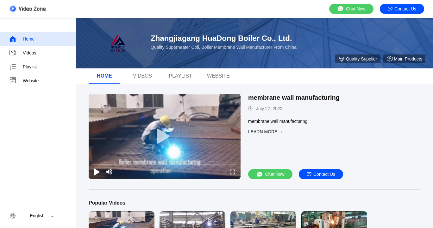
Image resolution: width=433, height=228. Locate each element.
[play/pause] (97, 171)
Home (22, 39)
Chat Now (351, 8)
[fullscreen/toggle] (232, 171)
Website (24, 81)
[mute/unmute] (109, 171)
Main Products (404, 59)
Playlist (23, 67)
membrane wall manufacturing (294, 97)
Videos (22, 53)
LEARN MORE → (265, 131)
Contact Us (402, 8)
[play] (165, 136)
